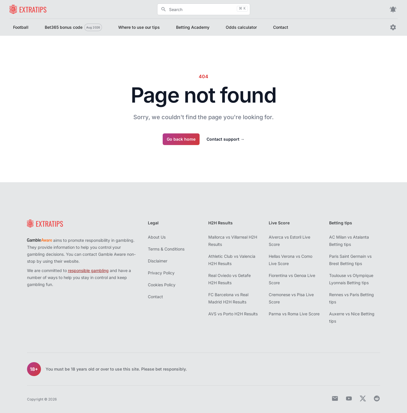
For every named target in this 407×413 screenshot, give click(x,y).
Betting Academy (192, 27)
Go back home (181, 139)
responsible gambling (88, 270)
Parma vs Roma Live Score (294, 313)
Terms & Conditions (166, 248)
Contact (280, 27)
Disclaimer (157, 260)
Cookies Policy (161, 284)
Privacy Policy (161, 272)
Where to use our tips (139, 27)
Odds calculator (241, 27)
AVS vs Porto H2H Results (233, 313)
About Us (157, 237)
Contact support (226, 139)
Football (20, 27)
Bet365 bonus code (73, 27)
